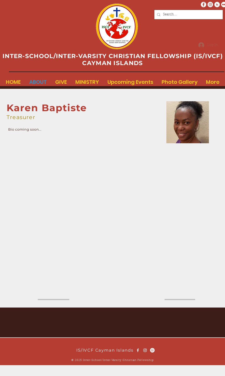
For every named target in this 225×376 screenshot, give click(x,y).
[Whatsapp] (152, 350)
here (98, 294)
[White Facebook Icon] (138, 350)
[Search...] (188, 14)
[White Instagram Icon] (145, 350)
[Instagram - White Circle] (210, 4)
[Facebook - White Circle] (203, 4)
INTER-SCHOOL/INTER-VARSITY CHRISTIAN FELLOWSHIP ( (99, 56)
